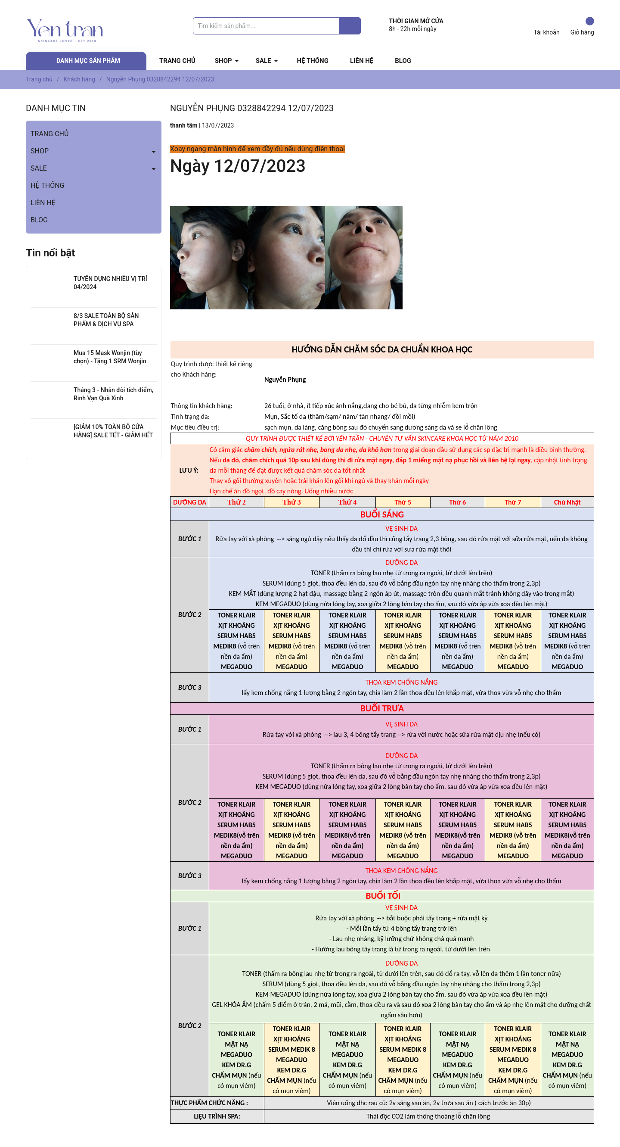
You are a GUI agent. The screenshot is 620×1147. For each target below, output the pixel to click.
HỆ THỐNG (313, 61)
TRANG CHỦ (177, 61)
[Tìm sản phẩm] (277, 25)
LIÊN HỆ (361, 61)
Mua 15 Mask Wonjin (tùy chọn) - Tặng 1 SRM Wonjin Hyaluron (110, 361)
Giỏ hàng (582, 26)
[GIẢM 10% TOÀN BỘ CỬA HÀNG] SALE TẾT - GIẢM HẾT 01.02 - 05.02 (113, 435)
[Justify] (350, 25)
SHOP (223, 61)
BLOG (403, 61)
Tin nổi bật (50, 253)
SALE (263, 61)
